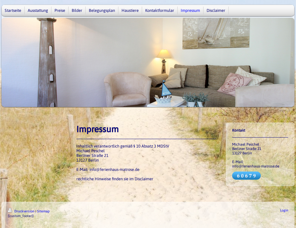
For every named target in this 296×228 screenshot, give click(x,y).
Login (284, 210)
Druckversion (21, 211)
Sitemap (43, 211)
